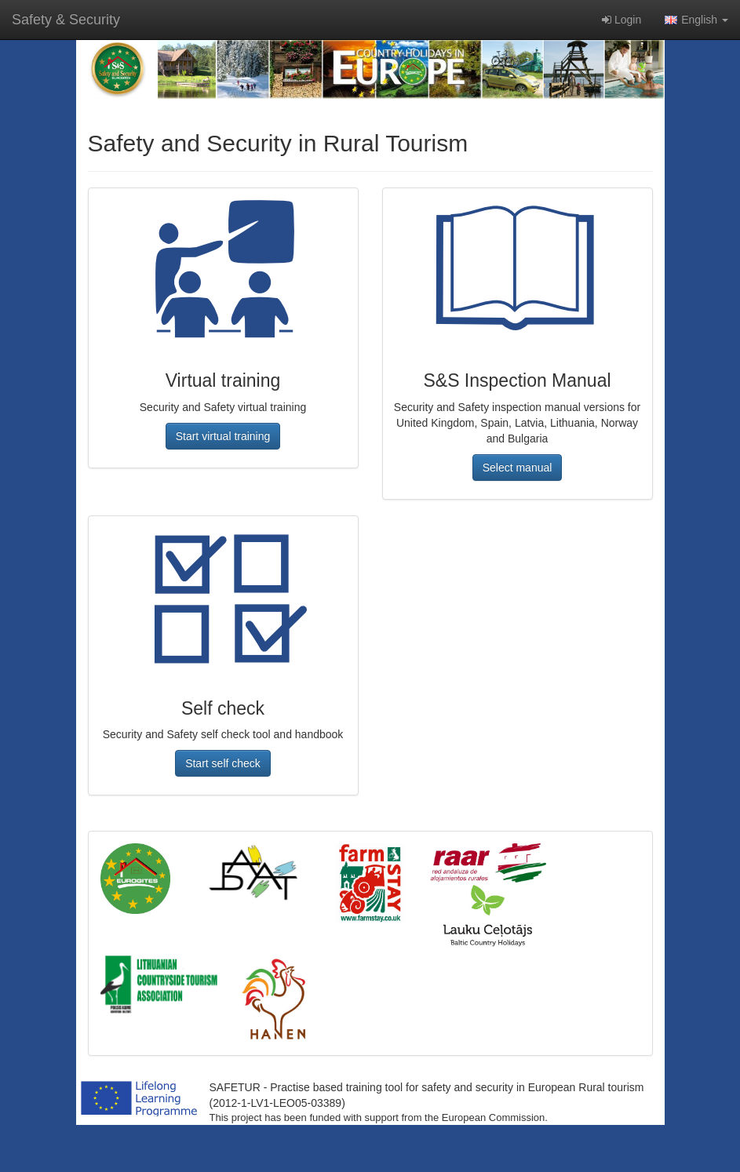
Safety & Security (66, 19)
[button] (223, 436)
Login (621, 19)
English (696, 19)
